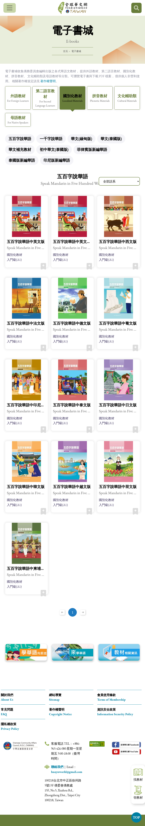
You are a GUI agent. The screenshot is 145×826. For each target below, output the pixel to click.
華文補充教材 (20, 149)
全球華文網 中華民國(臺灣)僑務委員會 (72, 8)
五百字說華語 (20, 138)
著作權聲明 (48, 81)
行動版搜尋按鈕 (136, 8)
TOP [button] (136, 817)
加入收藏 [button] (43, 266)
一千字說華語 (51, 138)
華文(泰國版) (111, 138)
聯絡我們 (57, 767)
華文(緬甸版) (81, 138)
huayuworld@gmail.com (66, 772)
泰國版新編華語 (22, 160)
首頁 (65, 51)
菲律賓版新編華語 (92, 149)
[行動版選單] (9, 8)
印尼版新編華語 (57, 160)
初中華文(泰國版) (54, 149)
